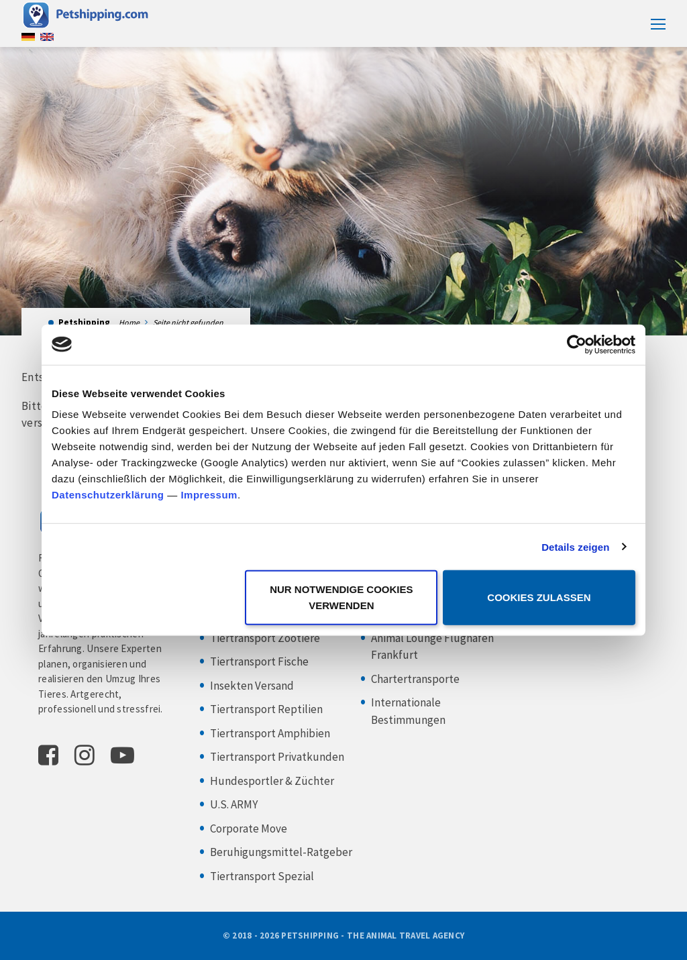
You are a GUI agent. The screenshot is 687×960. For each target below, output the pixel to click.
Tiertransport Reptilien (266, 709)
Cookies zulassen (538, 597)
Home (129, 322)
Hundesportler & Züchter (272, 781)
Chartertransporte (415, 679)
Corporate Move (248, 828)
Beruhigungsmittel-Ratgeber (281, 852)
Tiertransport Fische (259, 661)
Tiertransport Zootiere (265, 638)
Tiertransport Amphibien (270, 733)
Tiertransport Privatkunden (277, 756)
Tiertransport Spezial (262, 876)
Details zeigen (575, 546)
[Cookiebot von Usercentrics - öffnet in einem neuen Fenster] (576, 344)
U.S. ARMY (234, 804)
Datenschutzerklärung (108, 494)
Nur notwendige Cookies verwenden (341, 597)
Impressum (208, 494)
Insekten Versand (252, 685)
